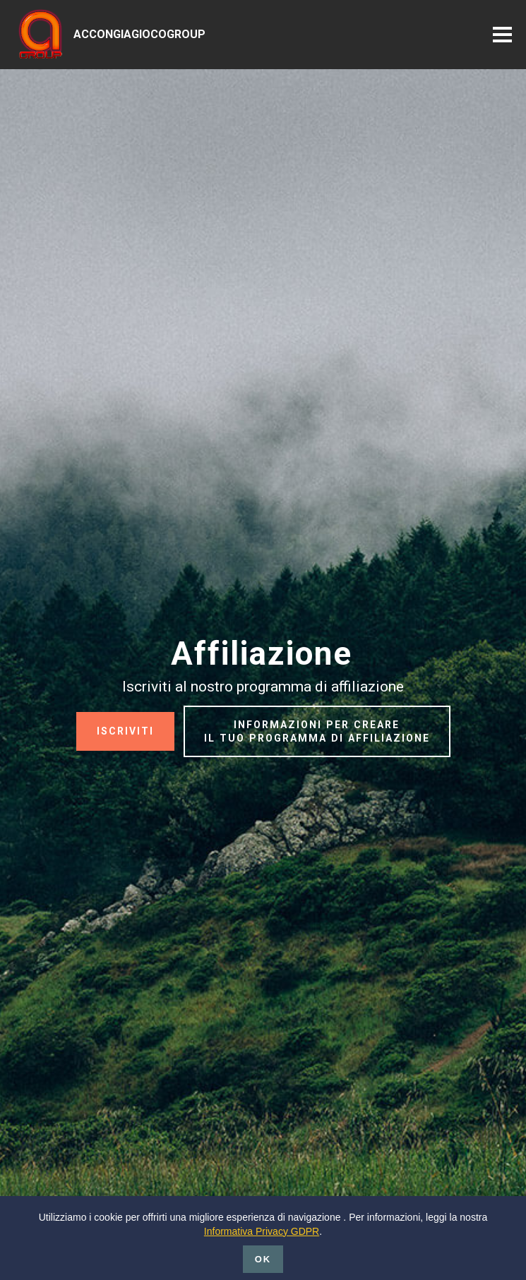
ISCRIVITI (125, 731)
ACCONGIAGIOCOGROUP (139, 34)
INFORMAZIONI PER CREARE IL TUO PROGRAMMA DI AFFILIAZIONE (317, 731)
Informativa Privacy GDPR (261, 1251)
